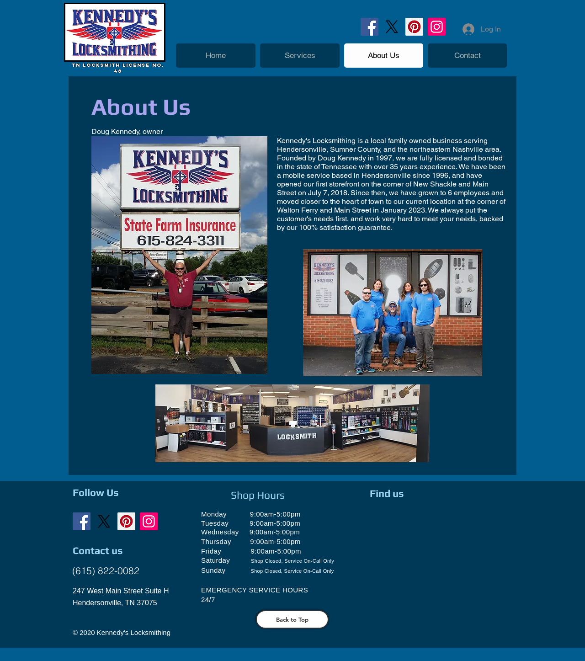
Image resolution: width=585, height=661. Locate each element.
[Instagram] (437, 27)
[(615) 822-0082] (106, 570)
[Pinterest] (414, 27)
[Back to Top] (292, 619)
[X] (392, 27)
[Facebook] (369, 27)
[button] (300, 55)
